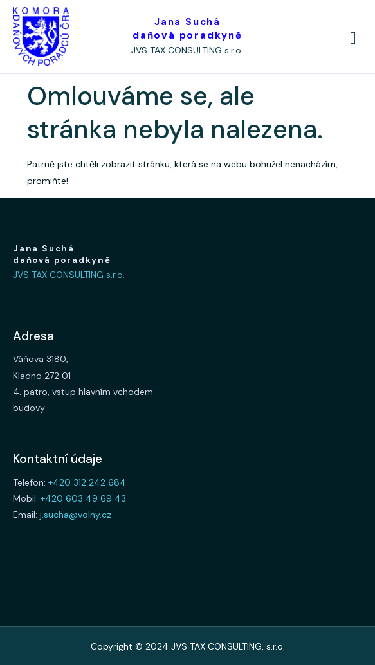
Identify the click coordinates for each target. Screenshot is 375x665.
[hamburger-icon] (353, 38)
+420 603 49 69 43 (83, 498)
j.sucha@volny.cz (75, 514)
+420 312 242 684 (87, 482)
